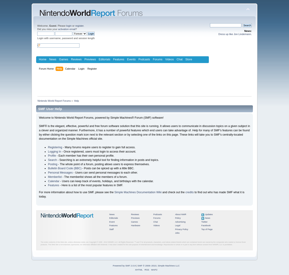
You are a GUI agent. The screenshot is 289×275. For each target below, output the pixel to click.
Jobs (177, 233)
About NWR (180, 214)
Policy (178, 218)
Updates (209, 214)
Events (131, 59)
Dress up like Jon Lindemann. (235, 34)
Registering (55, 147)
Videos (169, 59)
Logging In (54, 151)
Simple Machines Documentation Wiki (138, 192)
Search (52, 160)
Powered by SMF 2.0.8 (124, 265)
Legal (177, 225)
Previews (90, 59)
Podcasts (144, 59)
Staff (111, 229)
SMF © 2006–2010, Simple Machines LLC (158, 265)
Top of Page (207, 229)
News (52, 59)
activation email (66, 29)
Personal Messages (60, 172)
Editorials (104, 59)
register (79, 25)
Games (63, 59)
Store (188, 59)
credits (189, 192)
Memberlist (55, 177)
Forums (157, 59)
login (69, 25)
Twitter (204, 222)
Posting (52, 164)
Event (112, 222)
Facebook (206, 225)
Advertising (180, 222)
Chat (179, 59)
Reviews (76, 59)
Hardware (135, 225)
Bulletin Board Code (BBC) (64, 168)
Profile (52, 155)
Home (42, 59)
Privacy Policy (181, 229)
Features (118, 59)
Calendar (53, 181)
